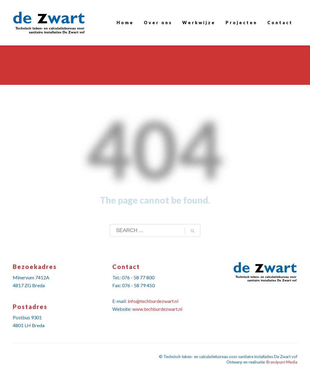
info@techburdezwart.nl (153, 301)
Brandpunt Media (281, 362)
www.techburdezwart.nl (157, 309)
